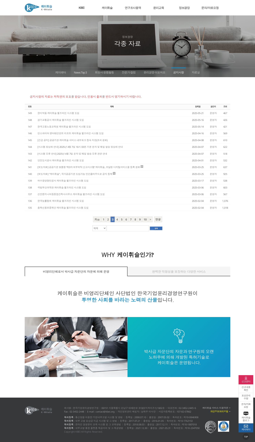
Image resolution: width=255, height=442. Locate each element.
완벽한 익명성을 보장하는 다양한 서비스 (179, 272)
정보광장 (184, 8)
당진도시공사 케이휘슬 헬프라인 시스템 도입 (61, 160)
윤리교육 (158, 8)
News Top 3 (76, 72)
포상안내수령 (245, 397)
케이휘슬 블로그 (246, 416)
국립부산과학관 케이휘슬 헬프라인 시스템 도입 (62, 187)
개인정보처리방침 (219, 411)
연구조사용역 (133, 8)
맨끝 (158, 219)
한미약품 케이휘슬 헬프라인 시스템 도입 (58, 113)
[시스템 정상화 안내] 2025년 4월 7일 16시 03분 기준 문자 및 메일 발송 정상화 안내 (80, 146)
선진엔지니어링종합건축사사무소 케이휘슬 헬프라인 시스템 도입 (71, 194)
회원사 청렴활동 (102, 72)
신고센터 (246, 380)
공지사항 (183, 72)
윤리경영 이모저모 (157, 72)
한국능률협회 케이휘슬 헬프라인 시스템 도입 (61, 200)
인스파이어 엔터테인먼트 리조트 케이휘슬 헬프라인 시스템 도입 (71, 133)
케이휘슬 (38, 7)
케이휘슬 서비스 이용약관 (215, 408)
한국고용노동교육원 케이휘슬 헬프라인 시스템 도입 (64, 126)
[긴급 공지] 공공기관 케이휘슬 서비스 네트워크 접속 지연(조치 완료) (73, 140)
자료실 (202, 72)
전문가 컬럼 (129, 72)
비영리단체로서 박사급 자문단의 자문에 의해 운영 (76, 272)
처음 (97, 219)
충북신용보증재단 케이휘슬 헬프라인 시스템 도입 (63, 207)
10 (145, 219)
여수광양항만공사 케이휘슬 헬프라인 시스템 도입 (63, 180)
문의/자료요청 (210, 8)
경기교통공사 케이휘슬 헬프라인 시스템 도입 (61, 120)
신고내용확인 (245, 388)
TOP (246, 437)
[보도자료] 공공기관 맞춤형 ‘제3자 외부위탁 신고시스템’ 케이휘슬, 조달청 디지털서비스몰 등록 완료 (89, 167)
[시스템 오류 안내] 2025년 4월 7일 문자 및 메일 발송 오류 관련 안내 (72, 153)
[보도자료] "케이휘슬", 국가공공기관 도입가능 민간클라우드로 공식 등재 (75, 174)
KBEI (81, 8)
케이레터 (54, 72)
